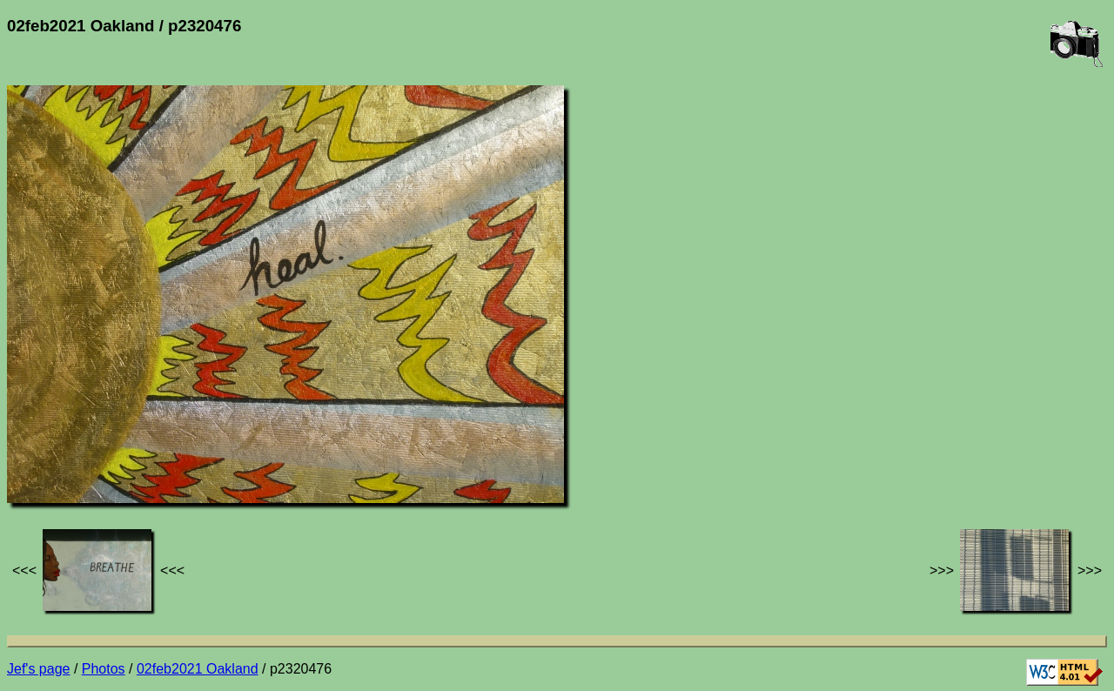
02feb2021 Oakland (197, 668)
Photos (103, 668)
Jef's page (38, 668)
